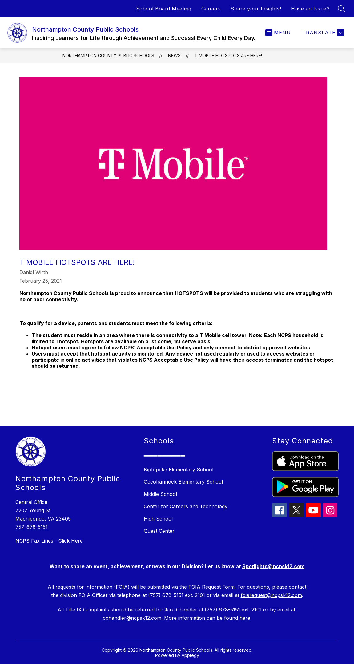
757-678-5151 (31, 527)
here (244, 618)
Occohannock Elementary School (183, 482)
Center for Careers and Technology (185, 506)
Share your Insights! (256, 9)
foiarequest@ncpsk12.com (271, 595)
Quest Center (159, 531)
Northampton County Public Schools (108, 55)
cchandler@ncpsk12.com (132, 618)
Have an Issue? (310, 9)
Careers (211, 9)
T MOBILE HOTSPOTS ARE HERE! (228, 55)
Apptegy (190, 655)
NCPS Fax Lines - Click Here (49, 541)
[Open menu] (278, 33)
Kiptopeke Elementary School (178, 469)
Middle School (160, 494)
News (174, 55)
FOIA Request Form (211, 587)
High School (158, 519)
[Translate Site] (322, 33)
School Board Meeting (163, 9)
